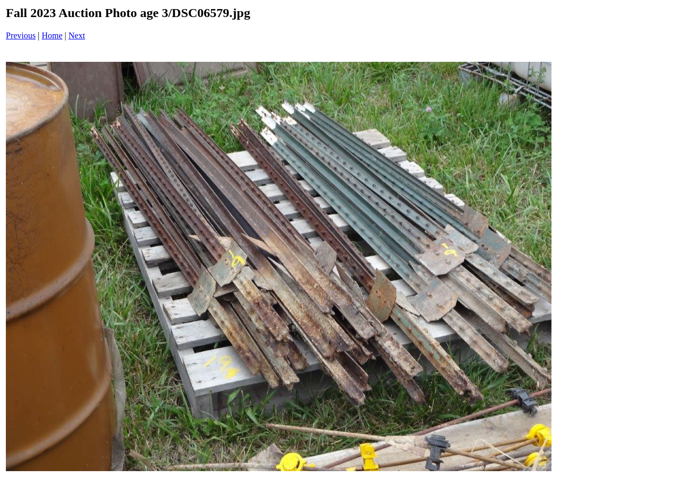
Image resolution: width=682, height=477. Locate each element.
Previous (21, 35)
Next (77, 35)
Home (52, 35)
